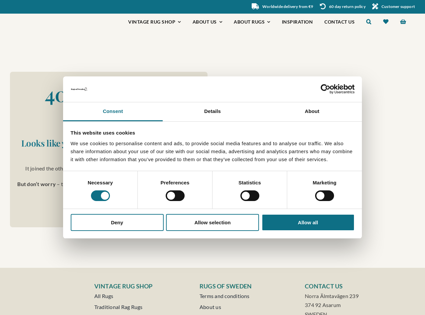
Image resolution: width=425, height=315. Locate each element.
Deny (117, 222)
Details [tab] (212, 111)
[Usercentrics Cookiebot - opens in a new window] (326, 89)
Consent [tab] (113, 111)
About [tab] (312, 111)
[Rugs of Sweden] (37, 16)
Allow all (308, 222)
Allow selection (212, 222)
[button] (369, 22)
